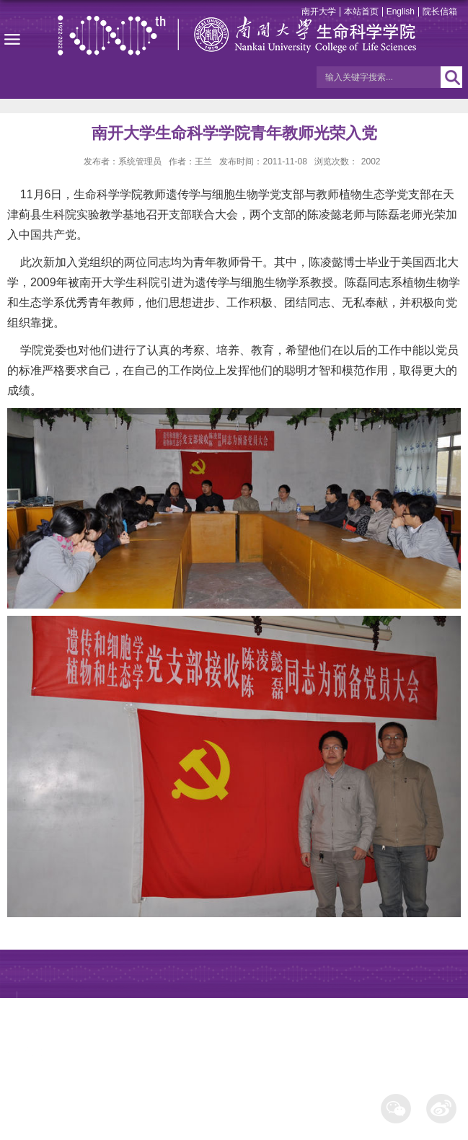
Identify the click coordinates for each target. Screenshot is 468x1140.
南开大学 (318, 11)
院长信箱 (440, 11)
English (401, 11)
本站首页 (361, 11)
